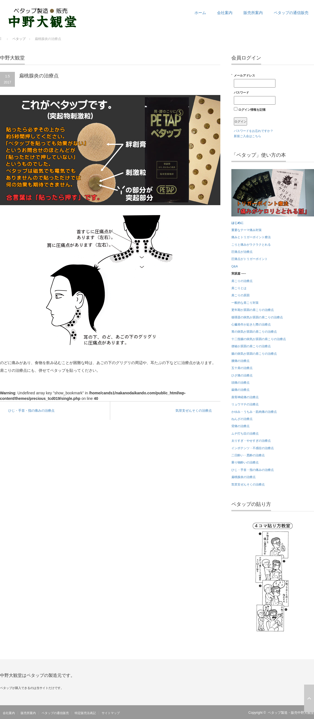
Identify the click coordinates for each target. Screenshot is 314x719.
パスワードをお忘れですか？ (253, 130)
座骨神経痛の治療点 (245, 397)
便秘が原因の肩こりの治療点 (251, 346)
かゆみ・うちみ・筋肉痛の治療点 (254, 411)
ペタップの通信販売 (291, 12)
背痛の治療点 (240, 426)
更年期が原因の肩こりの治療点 (252, 309)
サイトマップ (111, 713)
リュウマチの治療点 (245, 404)
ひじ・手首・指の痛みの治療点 (31, 411)
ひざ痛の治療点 (242, 375)
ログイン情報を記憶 (250, 109)
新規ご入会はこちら (247, 136)
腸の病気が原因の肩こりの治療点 (254, 353)
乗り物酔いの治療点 (245, 462)
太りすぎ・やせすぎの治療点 (251, 440)
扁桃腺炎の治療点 (243, 477)
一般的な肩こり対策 (245, 302)
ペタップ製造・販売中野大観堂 (291, 713)
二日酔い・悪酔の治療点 (248, 455)
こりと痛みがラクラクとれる (251, 244)
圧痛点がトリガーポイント (249, 259)
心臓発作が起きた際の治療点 (251, 324)
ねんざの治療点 (242, 418)
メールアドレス (254, 81)
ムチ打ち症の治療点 (245, 433)
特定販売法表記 (85, 713)
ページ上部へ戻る (309, 698)
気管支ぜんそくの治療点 (193, 411)
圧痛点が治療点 (242, 251)
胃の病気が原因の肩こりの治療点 (254, 331)
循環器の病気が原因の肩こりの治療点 (257, 317)
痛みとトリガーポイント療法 (251, 237)
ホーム (200, 12)
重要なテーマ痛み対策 (246, 230)
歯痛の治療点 (240, 389)
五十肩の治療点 (242, 368)
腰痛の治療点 (240, 360)
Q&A (234, 266)
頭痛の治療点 (240, 382)
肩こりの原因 (240, 295)
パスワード (254, 98)
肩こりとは (239, 288)
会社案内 (224, 12)
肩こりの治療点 (242, 281)
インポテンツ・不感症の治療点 (252, 448)
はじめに (237, 222)
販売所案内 (253, 12)
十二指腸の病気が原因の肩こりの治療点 (258, 339)
